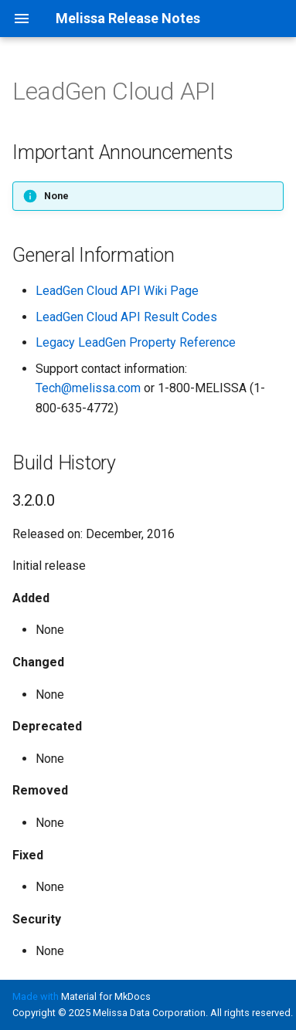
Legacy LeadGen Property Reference (136, 342)
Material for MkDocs (106, 996)
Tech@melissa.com (88, 388)
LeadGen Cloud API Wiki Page (117, 290)
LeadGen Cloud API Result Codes (126, 317)
